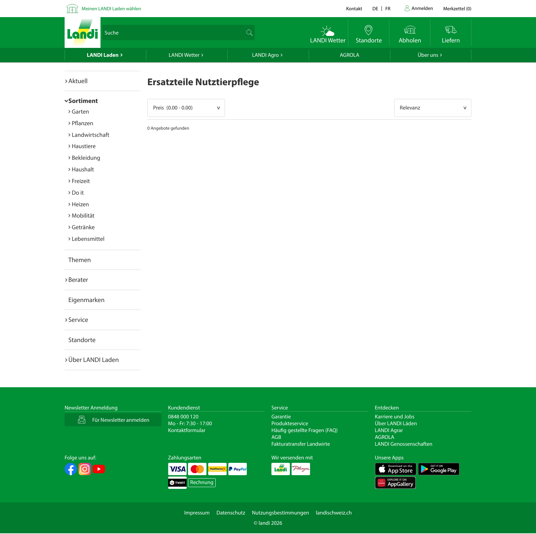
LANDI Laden (103, 55)
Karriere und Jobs (395, 416)
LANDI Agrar (389, 430)
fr (387, 8)
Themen (79, 260)
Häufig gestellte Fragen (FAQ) (304, 430)
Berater (78, 279)
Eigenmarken (86, 300)
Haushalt (83, 169)
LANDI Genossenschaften (403, 444)
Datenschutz (230, 512)
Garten (80, 111)
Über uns (428, 55)
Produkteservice (289, 423)
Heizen (80, 204)
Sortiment (83, 100)
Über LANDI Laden (93, 359)
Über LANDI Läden (396, 423)
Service (78, 319)
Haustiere (84, 146)
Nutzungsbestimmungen (280, 512)
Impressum (197, 512)
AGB (276, 437)
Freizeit (81, 181)
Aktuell (78, 81)
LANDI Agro (265, 55)
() (457, 8)
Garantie (281, 416)
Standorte (82, 340)
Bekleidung (86, 157)
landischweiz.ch (334, 512)
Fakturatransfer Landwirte (300, 444)
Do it (78, 192)
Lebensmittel (88, 239)
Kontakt (354, 8)
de (375, 8)
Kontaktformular (187, 430)
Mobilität (83, 215)
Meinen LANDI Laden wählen (111, 8)
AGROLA (349, 55)
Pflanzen (82, 123)
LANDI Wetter (184, 55)
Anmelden (422, 8)
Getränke (83, 227)
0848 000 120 (183, 416)
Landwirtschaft (90, 135)
